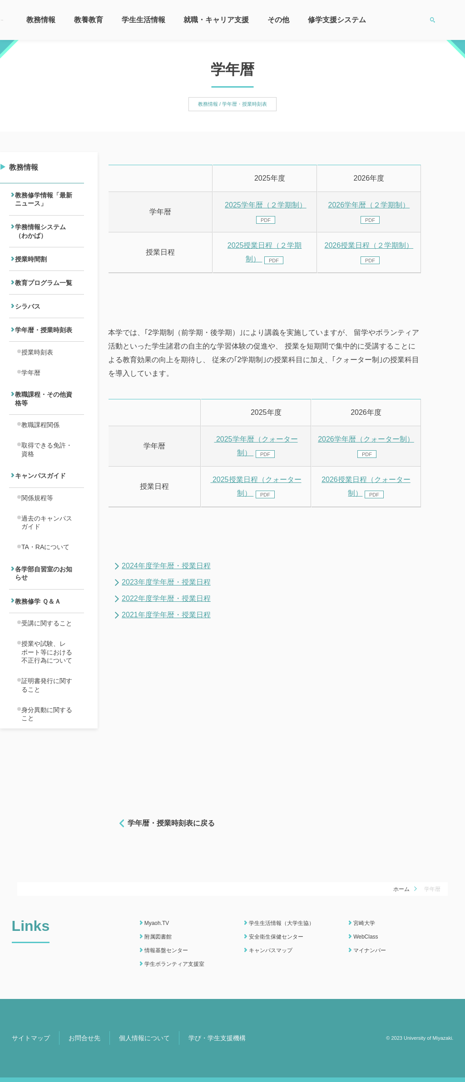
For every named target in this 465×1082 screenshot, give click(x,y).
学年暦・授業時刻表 (43, 349)
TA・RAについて (45, 595)
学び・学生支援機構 (217, 1038)
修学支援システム (337, 20)
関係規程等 (37, 539)
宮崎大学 (364, 923)
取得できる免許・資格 (46, 485)
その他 (278, 20)
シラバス (27, 322)
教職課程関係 (40, 457)
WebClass (365, 937)
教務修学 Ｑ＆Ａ (38, 656)
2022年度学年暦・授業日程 (166, 598)
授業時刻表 (37, 374)
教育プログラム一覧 (43, 296)
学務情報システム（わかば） (40, 237)
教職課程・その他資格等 (43, 427)
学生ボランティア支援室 (174, 964)
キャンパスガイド (40, 514)
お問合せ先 (84, 1038)
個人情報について (144, 1038)
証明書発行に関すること (46, 751)
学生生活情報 (143, 20)
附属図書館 (158, 937)
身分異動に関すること (46, 784)
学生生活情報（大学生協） (281, 923)
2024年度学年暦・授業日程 (166, 566)
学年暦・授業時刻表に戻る (171, 823)
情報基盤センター (166, 950)
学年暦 (30, 397)
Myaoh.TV (156, 923)
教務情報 (40, 20)
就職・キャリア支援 (216, 20)
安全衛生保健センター (276, 937)
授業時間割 (31, 269)
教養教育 (88, 20)
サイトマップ (31, 1038)
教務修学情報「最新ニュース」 (43, 201)
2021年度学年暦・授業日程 (166, 615)
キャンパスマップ (270, 950)
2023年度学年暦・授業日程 (166, 582)
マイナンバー (369, 950)
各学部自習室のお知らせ (43, 625)
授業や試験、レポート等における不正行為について (46, 714)
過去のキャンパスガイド (46, 567)
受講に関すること (46, 681)
